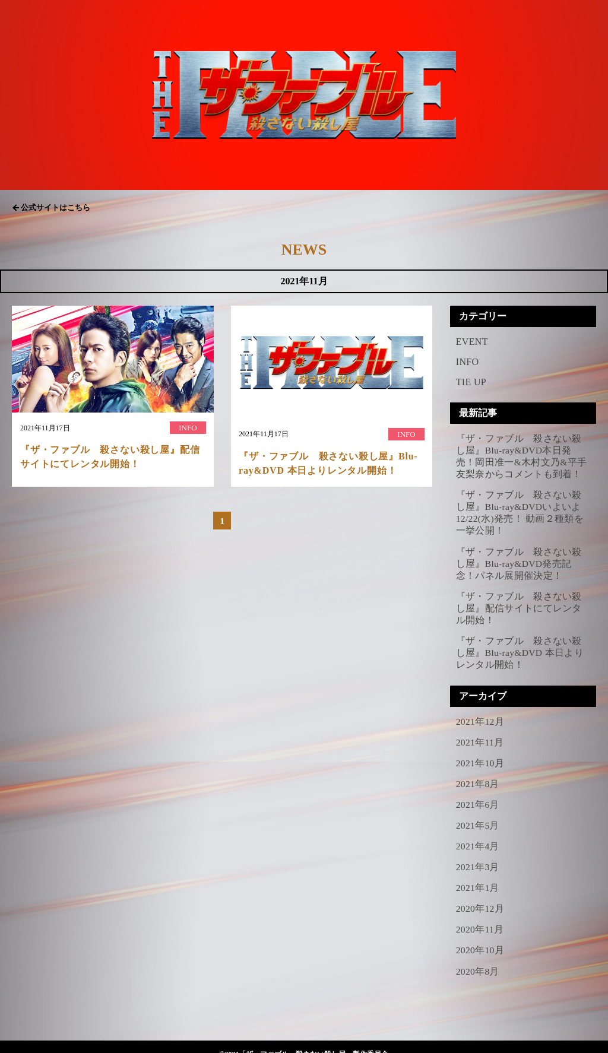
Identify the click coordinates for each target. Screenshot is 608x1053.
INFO (467, 362)
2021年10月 (480, 753)
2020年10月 (480, 936)
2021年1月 (478, 875)
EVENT (472, 342)
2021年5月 (478, 814)
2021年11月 (480, 733)
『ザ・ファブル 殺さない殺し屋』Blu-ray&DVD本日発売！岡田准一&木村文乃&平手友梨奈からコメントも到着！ (521, 455)
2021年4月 (478, 834)
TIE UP (471, 382)
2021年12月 (480, 713)
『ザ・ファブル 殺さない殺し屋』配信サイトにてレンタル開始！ (519, 601)
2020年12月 (480, 895)
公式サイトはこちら (55, 207)
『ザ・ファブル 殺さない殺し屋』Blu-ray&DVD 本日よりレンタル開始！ (520, 645)
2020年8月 (478, 956)
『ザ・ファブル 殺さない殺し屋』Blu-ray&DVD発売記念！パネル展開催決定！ (519, 559)
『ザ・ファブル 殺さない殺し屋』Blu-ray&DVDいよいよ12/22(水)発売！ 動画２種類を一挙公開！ (520, 510)
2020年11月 (480, 916)
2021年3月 (478, 855)
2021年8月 (478, 774)
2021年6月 (478, 794)
